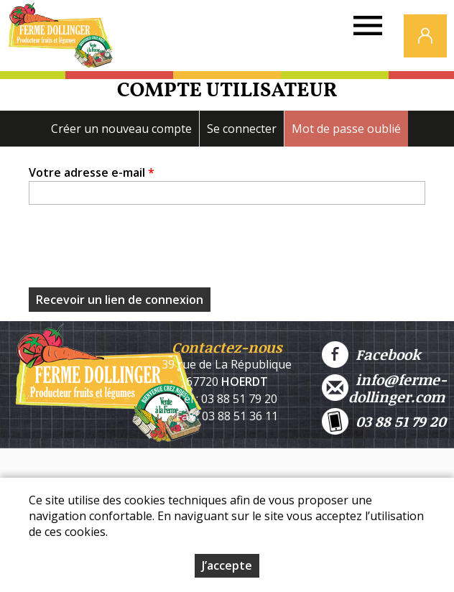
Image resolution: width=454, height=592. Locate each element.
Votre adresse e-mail (91, 172)
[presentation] (138, 250)
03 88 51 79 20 (384, 421)
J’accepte (227, 565)
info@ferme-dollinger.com (384, 388)
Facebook (371, 354)
